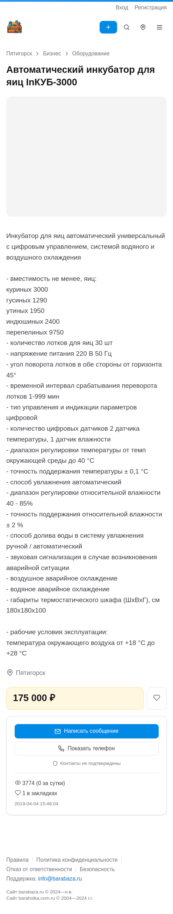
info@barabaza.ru (60, 879)
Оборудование (90, 53)
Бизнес (52, 53)
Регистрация (151, 7)
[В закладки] (157, 698)
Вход (122, 7)
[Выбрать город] (143, 27)
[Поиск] (127, 27)
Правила (17, 860)
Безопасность (97, 869)
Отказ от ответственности (39, 869)
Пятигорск (19, 53)
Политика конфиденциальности (76, 860)
